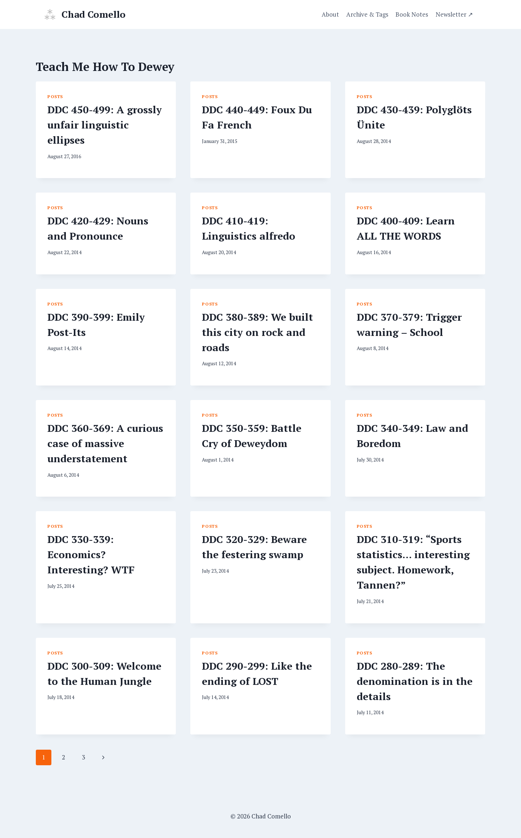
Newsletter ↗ (454, 14)
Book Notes (411, 14)
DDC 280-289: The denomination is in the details (415, 681)
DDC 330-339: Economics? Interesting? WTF (91, 554)
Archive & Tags (367, 14)
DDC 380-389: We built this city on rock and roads (257, 332)
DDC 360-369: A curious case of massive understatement (105, 443)
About (330, 14)
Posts (55, 96)
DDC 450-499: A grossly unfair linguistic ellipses (104, 125)
